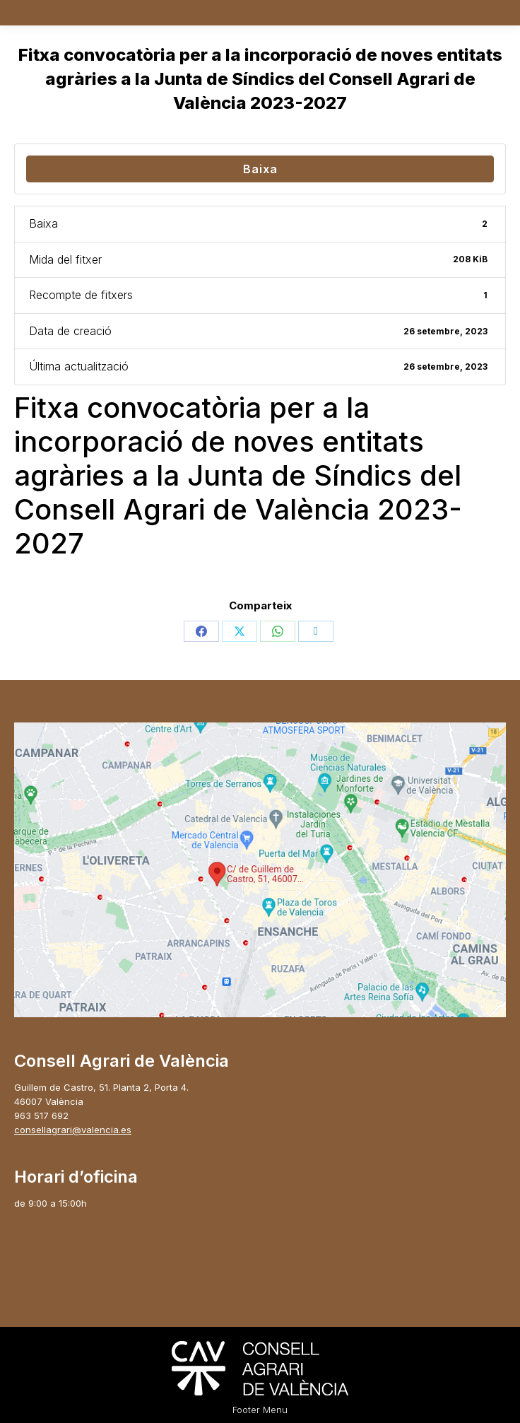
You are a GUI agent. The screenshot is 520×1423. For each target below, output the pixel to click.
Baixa (260, 169)
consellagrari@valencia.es (72, 1129)
